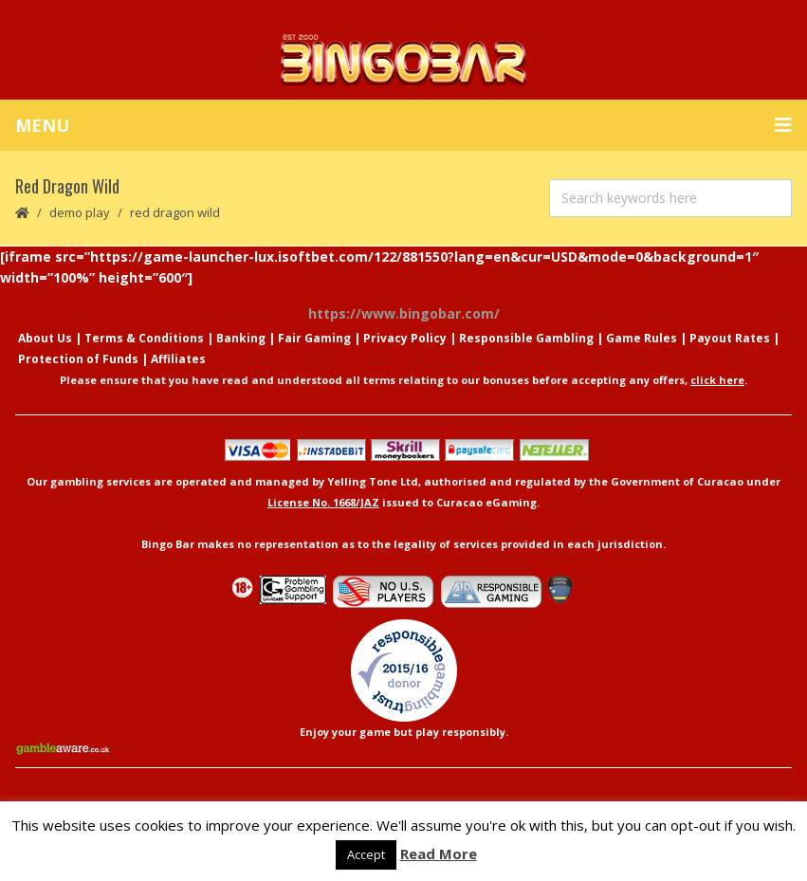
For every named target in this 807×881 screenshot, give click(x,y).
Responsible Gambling (526, 338)
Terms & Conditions (144, 338)
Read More (438, 853)
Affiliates (178, 359)
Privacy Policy (405, 338)
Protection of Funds (78, 359)
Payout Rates (729, 338)
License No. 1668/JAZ (323, 502)
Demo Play (79, 212)
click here (717, 380)
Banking (241, 338)
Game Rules (641, 338)
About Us (45, 338)
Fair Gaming (314, 338)
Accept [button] (366, 854)
